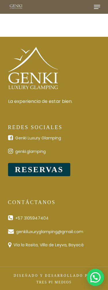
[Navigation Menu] (97, 7)
